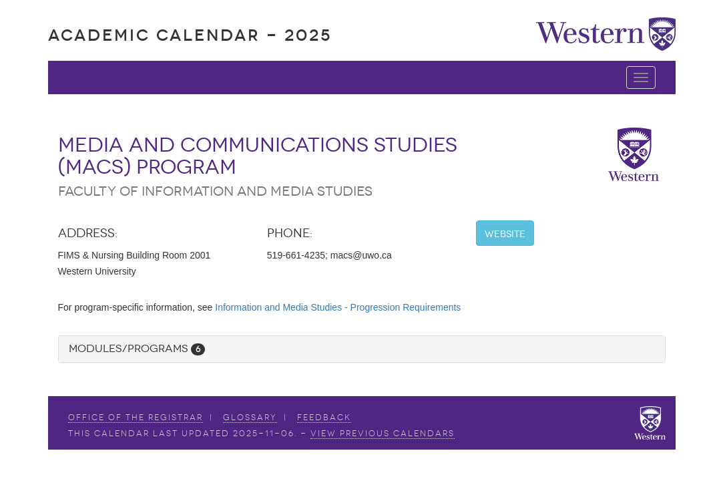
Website (505, 234)
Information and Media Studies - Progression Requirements (338, 307)
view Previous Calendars (382, 433)
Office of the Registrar (135, 417)
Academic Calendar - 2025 (190, 35)
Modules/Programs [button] (137, 348)
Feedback (324, 417)
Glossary (250, 417)
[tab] (362, 349)
